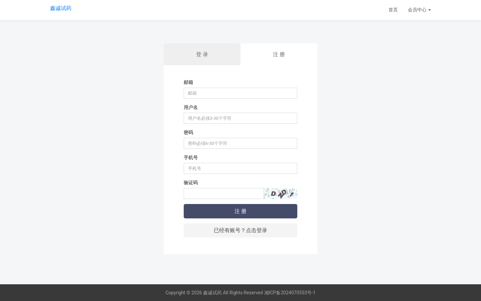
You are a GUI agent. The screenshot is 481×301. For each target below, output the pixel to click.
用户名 (191, 107)
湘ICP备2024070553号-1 (290, 292)
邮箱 (188, 82)
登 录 (202, 54)
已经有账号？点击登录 (240, 230)
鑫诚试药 (60, 8)
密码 (188, 132)
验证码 (191, 182)
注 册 (279, 54)
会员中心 (419, 9)
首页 (393, 9)
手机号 (191, 157)
